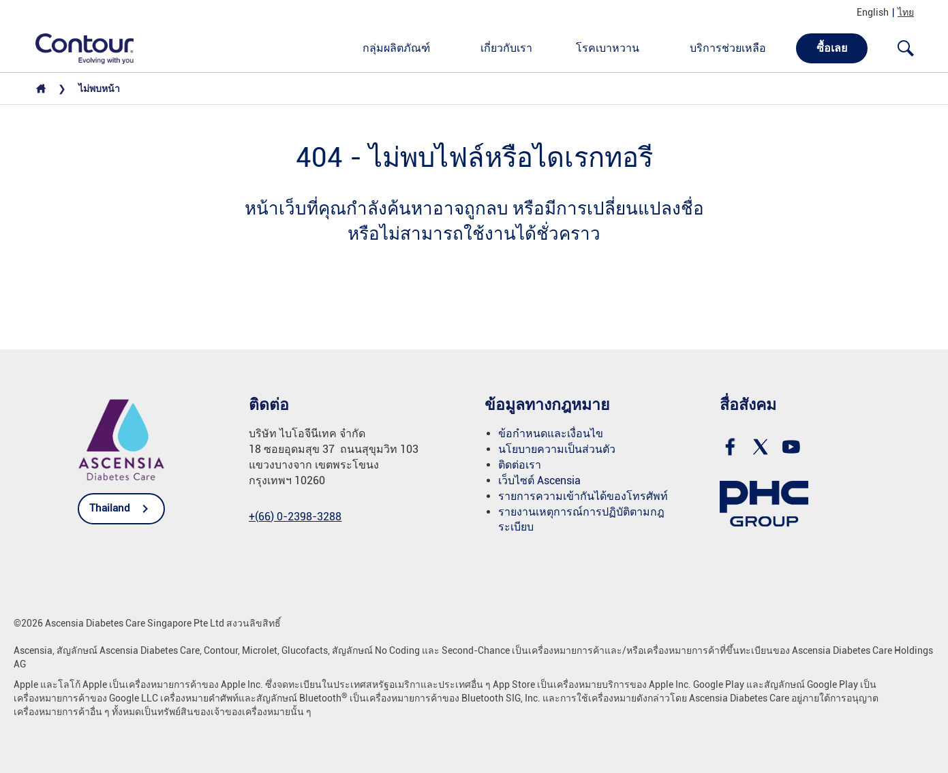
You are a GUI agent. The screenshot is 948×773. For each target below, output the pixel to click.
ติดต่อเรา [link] (519, 464)
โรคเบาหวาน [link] (607, 48)
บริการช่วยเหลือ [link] (728, 48)
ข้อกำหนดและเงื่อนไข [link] (550, 433)
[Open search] (906, 48)
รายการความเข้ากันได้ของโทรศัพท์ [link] (583, 496)
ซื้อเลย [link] (831, 48)
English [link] (873, 12)
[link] (77, 47)
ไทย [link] (906, 12)
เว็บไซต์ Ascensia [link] (539, 480)
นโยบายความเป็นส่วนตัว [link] (556, 449)
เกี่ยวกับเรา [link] (506, 48)
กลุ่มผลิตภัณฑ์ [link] (396, 48)
